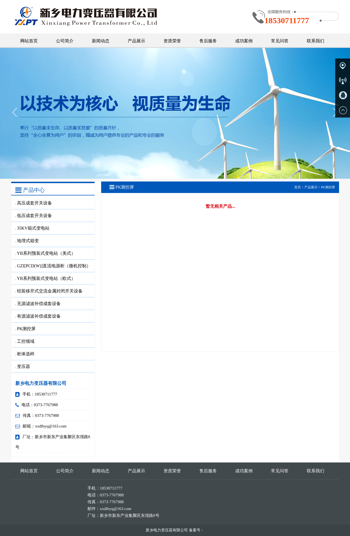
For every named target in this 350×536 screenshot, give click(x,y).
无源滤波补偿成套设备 (38, 303)
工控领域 (24, 341)
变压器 (22, 366)
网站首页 (29, 41)
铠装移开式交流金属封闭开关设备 (49, 291)
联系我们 (315, 41)
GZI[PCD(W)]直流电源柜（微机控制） (53, 265)
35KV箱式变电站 (32, 228)
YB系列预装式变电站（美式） (45, 253)
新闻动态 (100, 41)
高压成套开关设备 (33, 203)
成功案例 (244, 41)
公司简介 (65, 41)
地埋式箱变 (27, 240)
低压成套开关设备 (33, 215)
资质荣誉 (172, 41)
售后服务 (208, 41)
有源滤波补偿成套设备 (38, 316)
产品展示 (136, 41)
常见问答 (279, 41)
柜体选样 (24, 354)
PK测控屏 (25, 328)
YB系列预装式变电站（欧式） (45, 278)
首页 (297, 187)
